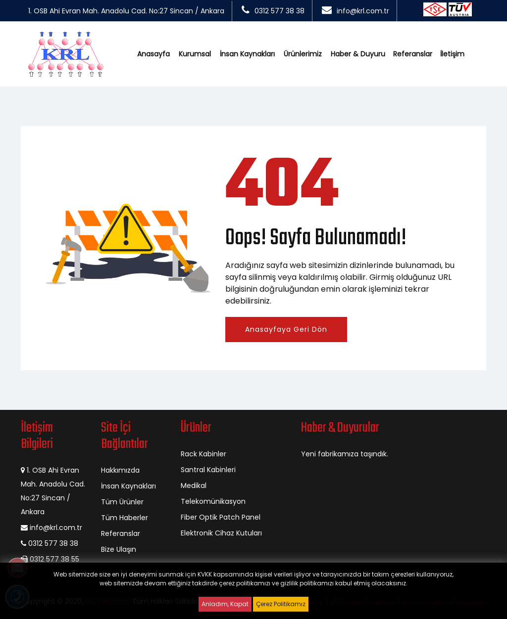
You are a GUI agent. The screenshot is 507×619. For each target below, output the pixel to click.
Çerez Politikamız (280, 604)
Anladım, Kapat (225, 604)
